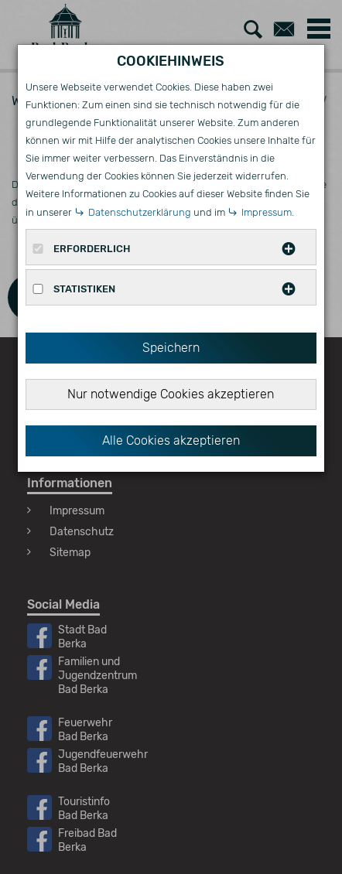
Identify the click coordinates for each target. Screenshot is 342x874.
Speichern (171, 347)
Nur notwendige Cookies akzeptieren (170, 394)
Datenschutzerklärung (139, 212)
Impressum (266, 212)
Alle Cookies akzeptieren (171, 440)
